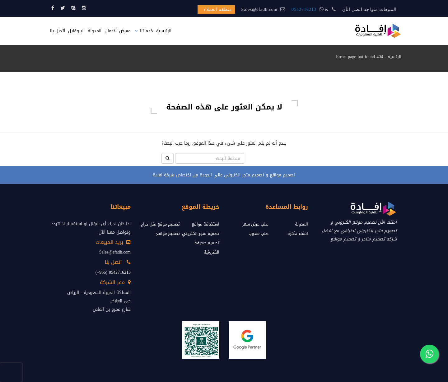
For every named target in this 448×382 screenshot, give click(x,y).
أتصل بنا (57, 31)
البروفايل (76, 31)
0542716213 (304, 9)
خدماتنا (146, 31)
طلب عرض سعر (255, 224)
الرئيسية (163, 31)
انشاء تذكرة (297, 233)
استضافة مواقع (205, 224)
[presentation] (11, 372)
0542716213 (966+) (113, 272)
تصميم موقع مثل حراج (160, 224)
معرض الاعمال (118, 31)
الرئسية (394, 57)
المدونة (94, 31)
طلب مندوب (258, 233)
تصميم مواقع (168, 233)
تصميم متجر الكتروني (200, 233)
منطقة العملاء (218, 9)
